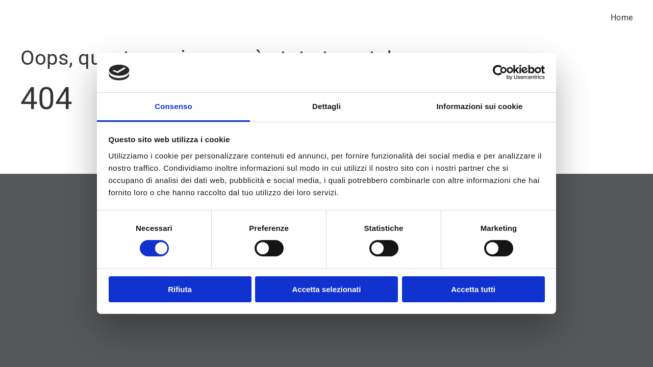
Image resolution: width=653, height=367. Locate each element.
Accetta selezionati (326, 289)
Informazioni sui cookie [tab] (480, 106)
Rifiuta (180, 289)
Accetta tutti (473, 289)
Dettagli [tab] (326, 106)
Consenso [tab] (173, 106)
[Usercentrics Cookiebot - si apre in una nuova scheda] (500, 72)
